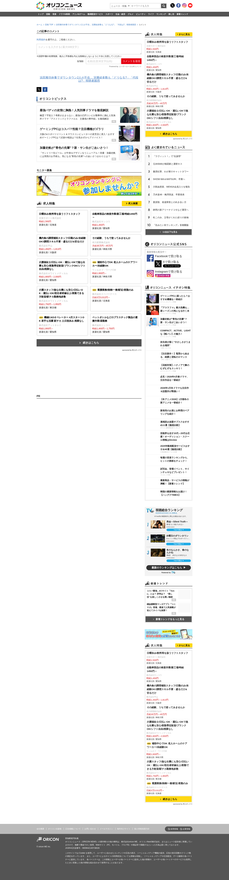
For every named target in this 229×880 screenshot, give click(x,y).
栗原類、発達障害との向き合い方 (169, 202)
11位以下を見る (168, 232)
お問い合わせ (90, 829)
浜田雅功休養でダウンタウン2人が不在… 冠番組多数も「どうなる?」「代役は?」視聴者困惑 (96, 25)
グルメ (130, 14)
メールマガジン (106, 829)
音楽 (54, 14)
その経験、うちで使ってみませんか (166, 96)
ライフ (151, 14)
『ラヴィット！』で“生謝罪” (167, 156)
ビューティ (141, 14)
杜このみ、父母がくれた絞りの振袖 (171, 217)
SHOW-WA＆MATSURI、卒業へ (169, 179)
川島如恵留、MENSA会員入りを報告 (171, 186)
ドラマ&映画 (64, 14)
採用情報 (174, 829)
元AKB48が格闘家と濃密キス (167, 164)
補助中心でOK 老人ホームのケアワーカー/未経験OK (167, 745)
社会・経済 (120, 14)
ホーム (39, 25)
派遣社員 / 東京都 (62, 298)
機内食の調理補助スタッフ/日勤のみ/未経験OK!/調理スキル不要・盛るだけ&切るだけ (168, 78)
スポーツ (109, 14)
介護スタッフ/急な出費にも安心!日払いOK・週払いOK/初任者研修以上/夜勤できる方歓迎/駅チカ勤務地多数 (168, 765)
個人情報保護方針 (141, 829)
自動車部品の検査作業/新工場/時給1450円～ (165, 58)
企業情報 (186, 829)
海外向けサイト (123, 829)
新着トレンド (182, 14)
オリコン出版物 (54, 829)
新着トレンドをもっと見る (168, 619)
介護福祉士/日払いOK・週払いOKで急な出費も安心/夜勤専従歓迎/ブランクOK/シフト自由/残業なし (167, 114)
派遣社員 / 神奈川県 (115, 243)
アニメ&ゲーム (78, 14)
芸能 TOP (49, 25)
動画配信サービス (95, 14)
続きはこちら (91, 342)
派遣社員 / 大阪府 (62, 245)
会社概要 (40, 829)
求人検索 (133, 203)
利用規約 (41, 39)
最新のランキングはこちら (167, 567)
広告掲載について (73, 829)
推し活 (171, 14)
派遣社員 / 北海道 (62, 219)
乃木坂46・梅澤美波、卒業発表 (168, 194)
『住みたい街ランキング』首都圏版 (171, 225)
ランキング (161, 14)
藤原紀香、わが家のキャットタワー (171, 171)
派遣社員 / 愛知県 (115, 220)
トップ (41, 14)
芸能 (48, 14)
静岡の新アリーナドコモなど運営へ (171, 210)
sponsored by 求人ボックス (132, 350)
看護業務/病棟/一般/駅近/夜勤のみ (167, 783)
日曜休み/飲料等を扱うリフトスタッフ (167, 42)
